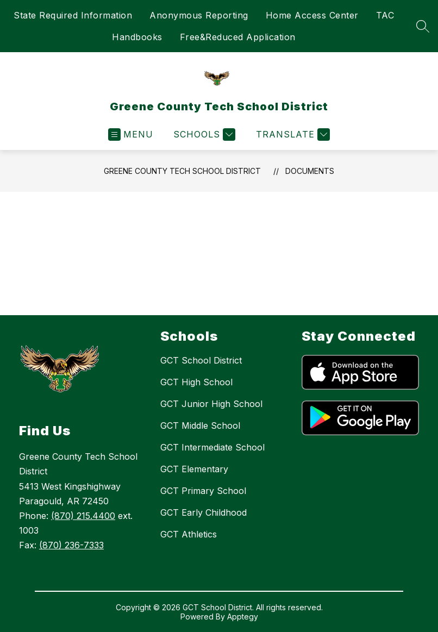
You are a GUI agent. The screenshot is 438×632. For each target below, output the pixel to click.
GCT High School (196, 382)
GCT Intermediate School (212, 447)
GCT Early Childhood (203, 512)
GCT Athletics (188, 534)
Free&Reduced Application (238, 37)
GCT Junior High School (211, 403)
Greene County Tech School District (182, 171)
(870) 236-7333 (71, 545)
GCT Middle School (200, 425)
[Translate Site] (291, 134)
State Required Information (73, 15)
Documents (309, 171)
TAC (385, 15)
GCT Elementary (194, 469)
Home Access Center (312, 15)
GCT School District (201, 360)
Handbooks (137, 37)
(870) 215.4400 (83, 515)
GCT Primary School (203, 490)
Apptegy (242, 616)
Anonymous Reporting (198, 15)
